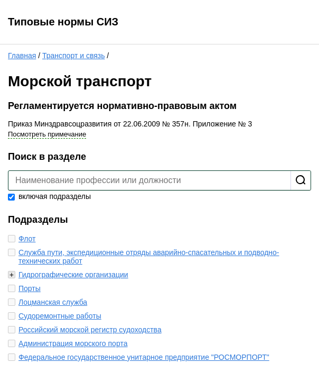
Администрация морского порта (72, 343)
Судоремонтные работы (59, 316)
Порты (29, 288)
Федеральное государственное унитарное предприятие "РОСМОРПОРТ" (143, 357)
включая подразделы (49, 196)
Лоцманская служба (52, 302)
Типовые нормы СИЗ (63, 22)
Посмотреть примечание (47, 134)
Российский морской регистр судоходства (90, 329)
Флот (26, 238)
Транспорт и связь (73, 55)
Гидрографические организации (73, 274)
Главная (22, 55)
